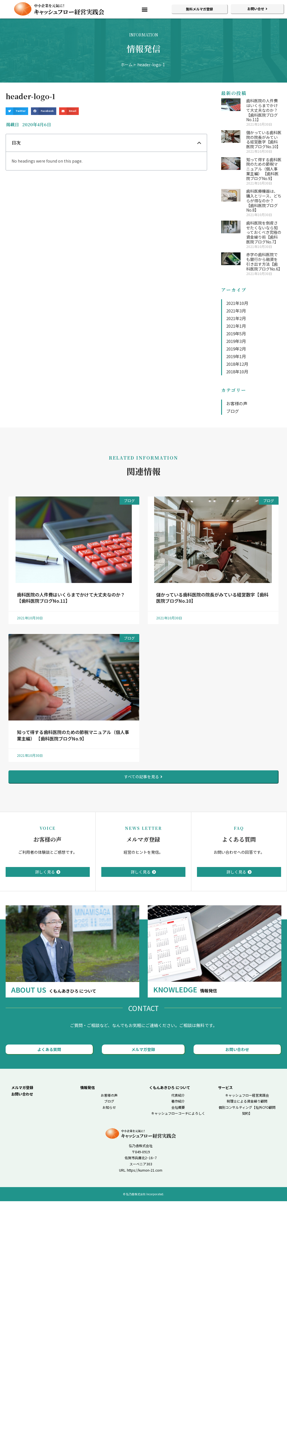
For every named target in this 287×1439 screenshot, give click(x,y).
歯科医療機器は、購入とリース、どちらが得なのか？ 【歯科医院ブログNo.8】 (263, 200)
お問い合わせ (22, 1094)
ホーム (127, 64)
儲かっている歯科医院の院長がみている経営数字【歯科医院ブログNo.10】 (263, 139)
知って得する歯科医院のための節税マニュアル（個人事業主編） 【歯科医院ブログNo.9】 (263, 169)
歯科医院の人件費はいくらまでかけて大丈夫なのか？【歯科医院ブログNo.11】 (262, 110)
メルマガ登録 (143, 839)
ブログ (232, 411)
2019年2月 (236, 349)
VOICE (48, 828)
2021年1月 (236, 326)
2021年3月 (236, 311)
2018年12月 (237, 364)
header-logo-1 (151, 64)
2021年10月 (237, 303)
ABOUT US (53, 990)
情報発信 (87, 1087)
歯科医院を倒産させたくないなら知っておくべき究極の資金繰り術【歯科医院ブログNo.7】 (263, 232)
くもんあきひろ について (169, 1087)
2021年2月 (236, 318)
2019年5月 (236, 333)
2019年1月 (236, 356)
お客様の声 (236, 403)
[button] (144, 9)
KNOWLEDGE (185, 989)
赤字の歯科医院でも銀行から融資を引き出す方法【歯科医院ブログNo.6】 (264, 261)
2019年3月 (236, 341)
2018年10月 (237, 371)
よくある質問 (239, 839)
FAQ (239, 828)
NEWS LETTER (143, 828)
